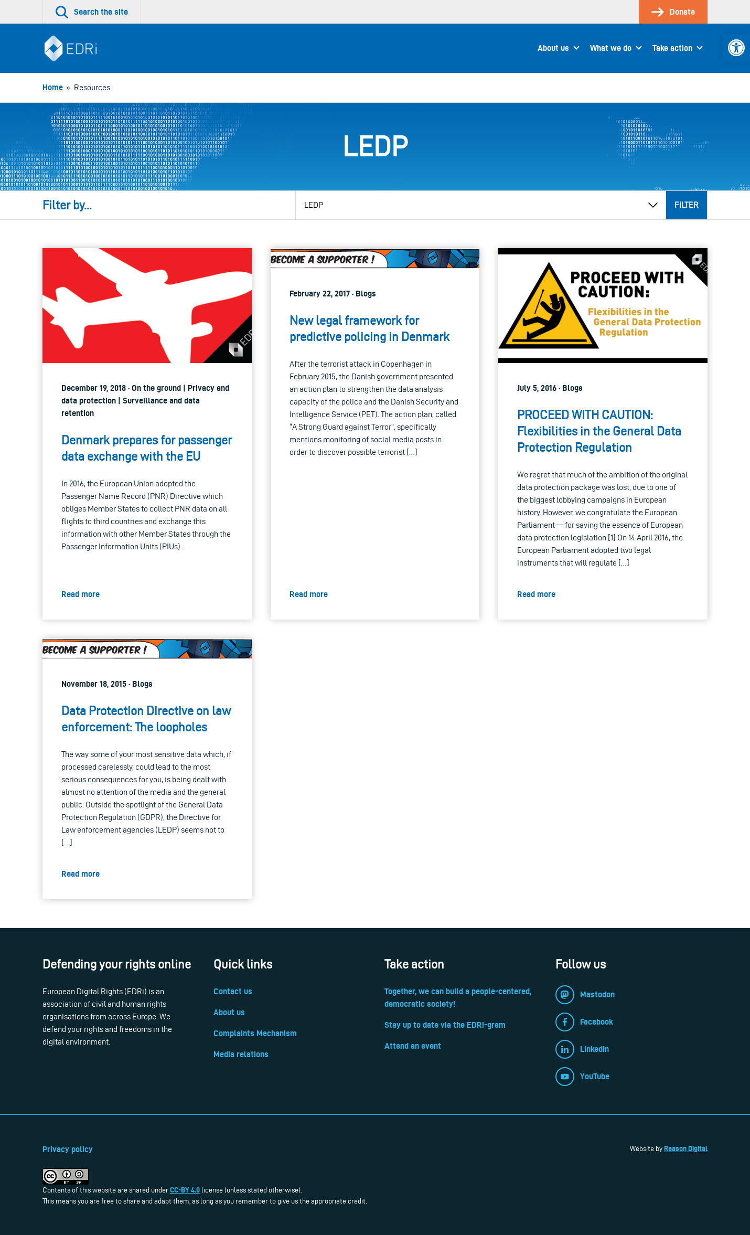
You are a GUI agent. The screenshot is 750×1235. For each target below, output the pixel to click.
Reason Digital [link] (686, 1148)
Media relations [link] (241, 1054)
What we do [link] (610, 48)
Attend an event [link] (412, 1045)
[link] (736, 47)
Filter (686, 204)
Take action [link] (672, 48)
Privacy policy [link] (67, 1149)
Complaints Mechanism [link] (255, 1033)
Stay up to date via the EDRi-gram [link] (445, 1024)
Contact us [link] (232, 991)
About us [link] (553, 48)
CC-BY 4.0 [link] (185, 1190)
